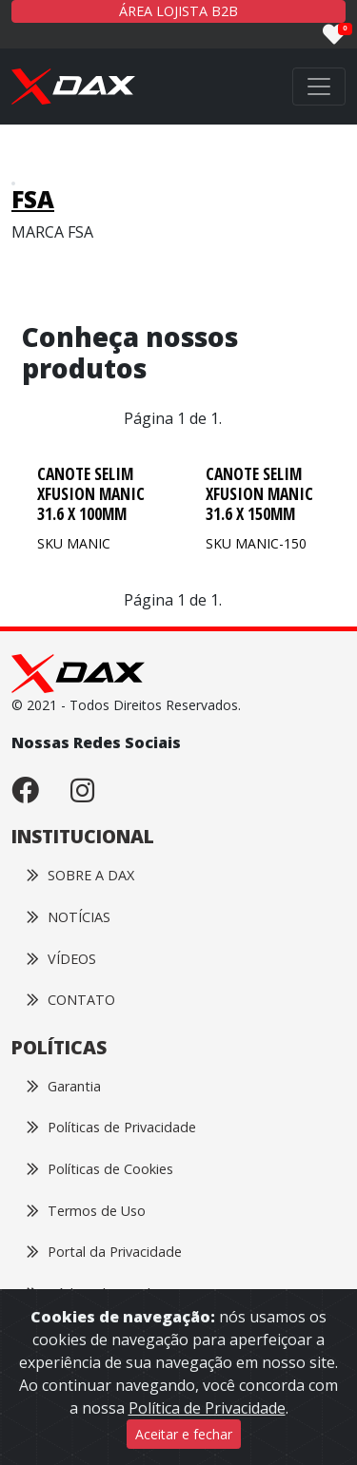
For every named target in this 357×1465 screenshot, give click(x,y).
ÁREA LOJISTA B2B (178, 11)
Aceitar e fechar (183, 1434)
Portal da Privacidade (104, 1252)
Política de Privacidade (207, 1408)
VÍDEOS (61, 959)
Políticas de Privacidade (111, 1127)
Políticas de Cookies (100, 1169)
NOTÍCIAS (68, 917)
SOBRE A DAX (80, 875)
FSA (32, 199)
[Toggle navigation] (319, 86)
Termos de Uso (86, 1211)
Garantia (64, 1086)
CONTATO (71, 1000)
